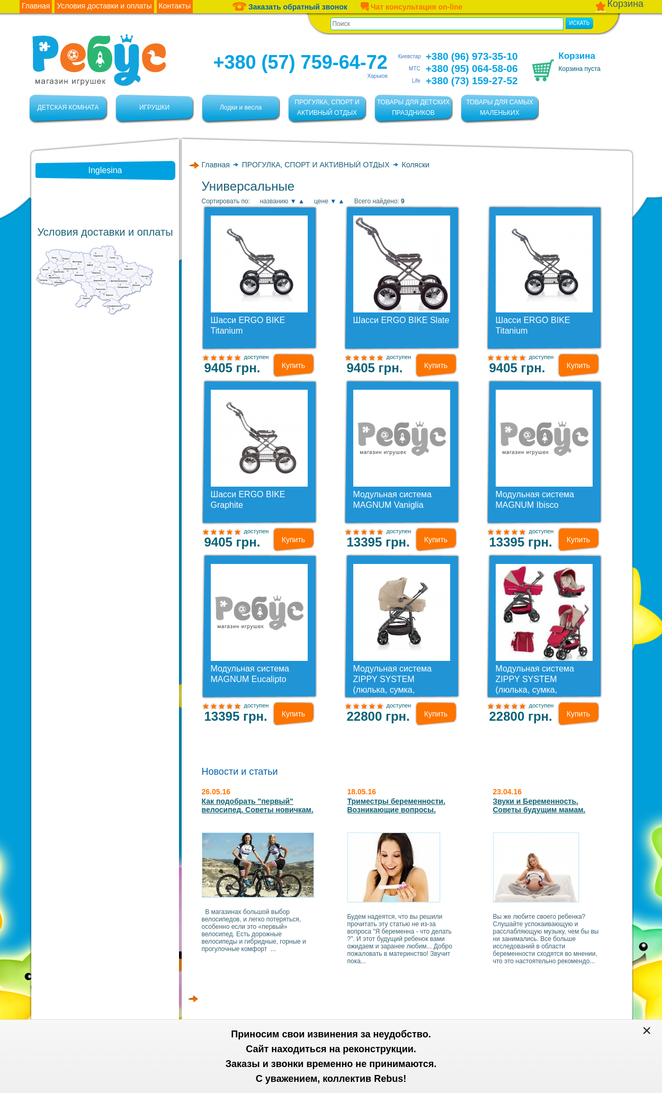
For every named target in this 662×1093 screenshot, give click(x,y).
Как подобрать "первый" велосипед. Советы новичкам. (258, 805)
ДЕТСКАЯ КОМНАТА (68, 107)
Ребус (99, 60)
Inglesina (105, 170)
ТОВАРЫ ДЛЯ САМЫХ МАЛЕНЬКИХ (499, 107)
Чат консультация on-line (411, 6)
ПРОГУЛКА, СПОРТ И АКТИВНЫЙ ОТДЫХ (326, 107)
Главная (216, 164)
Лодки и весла (241, 107)
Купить (293, 365)
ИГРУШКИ (154, 107)
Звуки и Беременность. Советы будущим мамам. (539, 805)
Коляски (416, 164)
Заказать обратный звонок (289, 6)
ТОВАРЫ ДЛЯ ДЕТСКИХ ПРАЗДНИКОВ (413, 107)
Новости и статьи (240, 771)
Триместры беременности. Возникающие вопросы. (396, 805)
